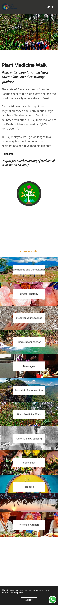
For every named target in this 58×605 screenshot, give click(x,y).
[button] (29, 269)
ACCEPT (29, 600)
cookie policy (17, 592)
